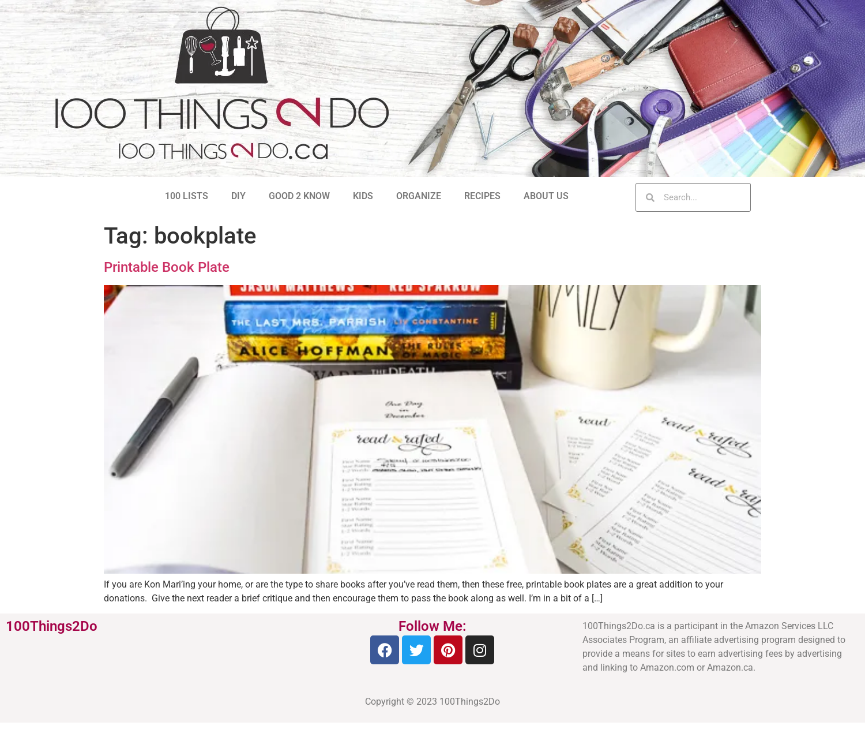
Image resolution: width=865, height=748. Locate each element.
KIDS (363, 195)
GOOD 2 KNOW (299, 195)
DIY (238, 195)
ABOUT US (546, 195)
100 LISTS (186, 195)
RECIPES (482, 195)
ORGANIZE (418, 195)
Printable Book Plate (167, 267)
